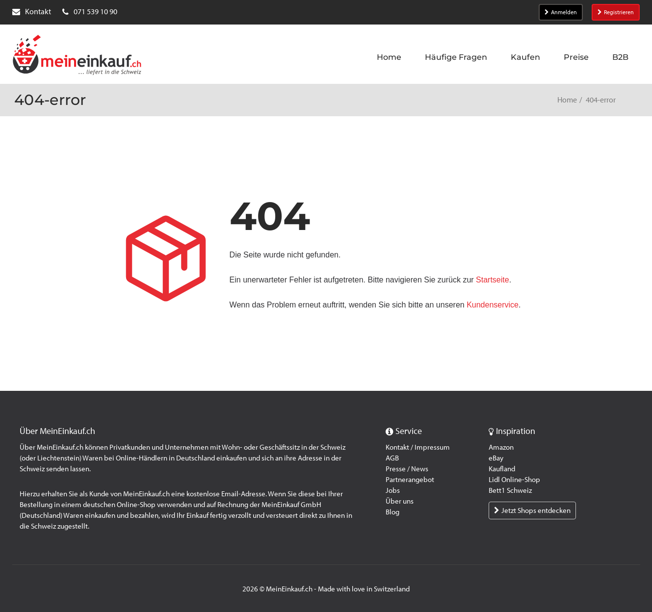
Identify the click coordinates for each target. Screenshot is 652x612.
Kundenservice (493, 305)
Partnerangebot (410, 479)
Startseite (492, 280)
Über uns (400, 501)
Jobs (393, 490)
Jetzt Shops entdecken (532, 510)
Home (567, 99)
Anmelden (561, 12)
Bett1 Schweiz (510, 490)
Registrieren (616, 12)
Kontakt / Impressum (418, 447)
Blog (392, 512)
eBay (496, 458)
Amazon (501, 447)
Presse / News (407, 468)
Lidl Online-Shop (514, 479)
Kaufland (502, 468)
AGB (392, 458)
